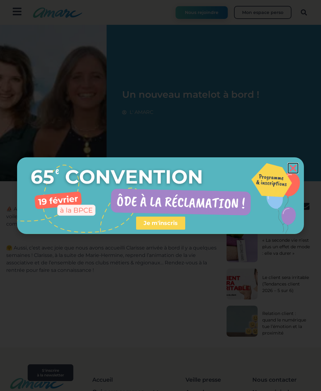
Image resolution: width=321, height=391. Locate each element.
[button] (293, 168)
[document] (160, 195)
